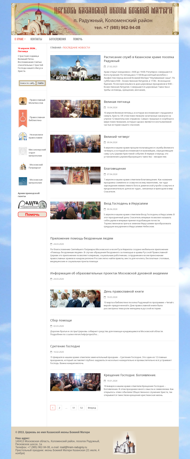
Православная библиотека (37, 119)
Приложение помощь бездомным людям (81, 238)
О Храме (19, 39)
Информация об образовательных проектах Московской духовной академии (109, 273)
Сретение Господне (65, 346)
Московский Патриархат (36, 166)
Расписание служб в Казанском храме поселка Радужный (139, 59)
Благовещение (115, 168)
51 (74, 407)
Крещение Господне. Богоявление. (130, 375)
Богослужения (57, 39)
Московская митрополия (35, 181)
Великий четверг (117, 137)
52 (81, 407)
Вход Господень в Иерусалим (126, 203)
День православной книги (124, 291)
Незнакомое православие (36, 136)
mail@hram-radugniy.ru (73, 447)
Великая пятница (117, 102)
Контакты (36, 39)
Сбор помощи (61, 320)
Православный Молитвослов (37, 101)
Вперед (92, 407)
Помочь (77, 39)
